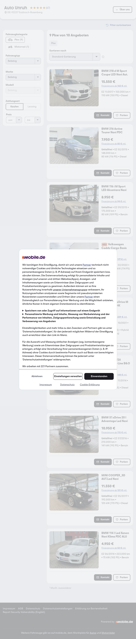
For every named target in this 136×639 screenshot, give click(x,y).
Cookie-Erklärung (90, 384)
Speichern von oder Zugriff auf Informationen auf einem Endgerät (62, 310)
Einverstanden (99, 376)
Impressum (45, 384)
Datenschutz (67, 384)
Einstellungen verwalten (68, 376)
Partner (87, 264)
